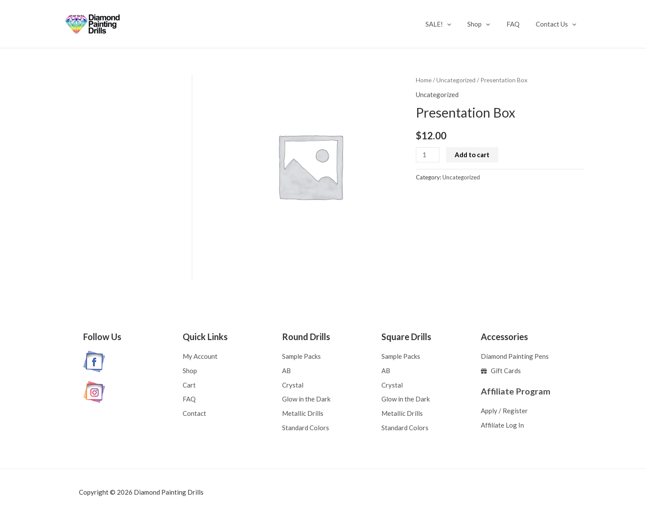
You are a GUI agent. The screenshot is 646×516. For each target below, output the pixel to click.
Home (424, 80)
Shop (487, 24)
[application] (458, 24)
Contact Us (557, 24)
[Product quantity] (427, 154)
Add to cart (472, 155)
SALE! (449, 24)
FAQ (517, 24)
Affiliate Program (516, 390)
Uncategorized (456, 80)
